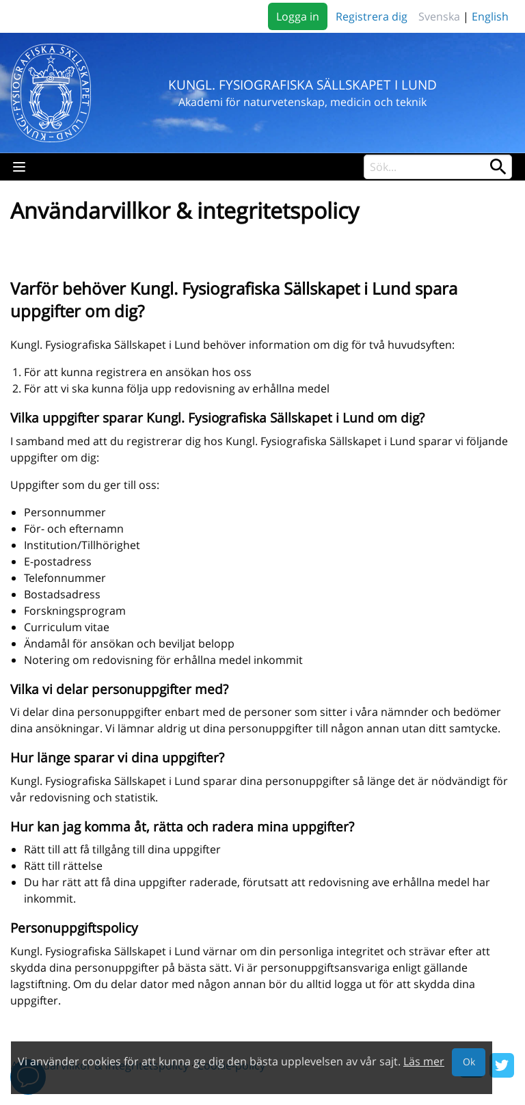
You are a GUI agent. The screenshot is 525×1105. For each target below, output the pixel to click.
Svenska (439, 16)
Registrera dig (371, 16)
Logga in (297, 16)
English (490, 16)
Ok (469, 1061)
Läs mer (423, 1061)
